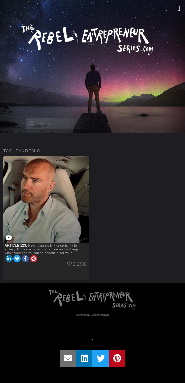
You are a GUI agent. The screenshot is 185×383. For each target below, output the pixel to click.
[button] (179, 8)
